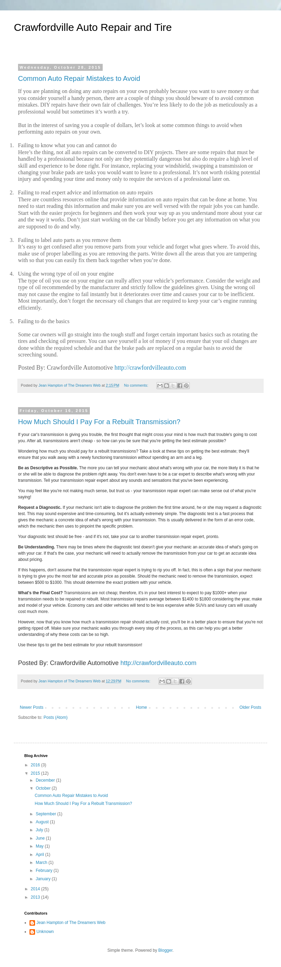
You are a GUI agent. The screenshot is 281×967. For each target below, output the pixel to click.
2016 (36, 765)
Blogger (165, 950)
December (46, 780)
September (46, 814)
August (43, 821)
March (42, 862)
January (44, 878)
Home (141, 707)
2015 (36, 773)
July (40, 829)
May (40, 846)
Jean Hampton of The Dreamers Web (70, 922)
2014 (36, 888)
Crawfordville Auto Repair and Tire (93, 27)
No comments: (137, 385)
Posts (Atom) (55, 717)
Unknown (45, 931)
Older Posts (250, 707)
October (44, 788)
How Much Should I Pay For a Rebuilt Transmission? (99, 422)
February (44, 870)
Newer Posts (31, 707)
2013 (36, 897)
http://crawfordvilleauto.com (150, 367)
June (41, 838)
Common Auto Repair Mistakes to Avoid (79, 78)
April (40, 854)
